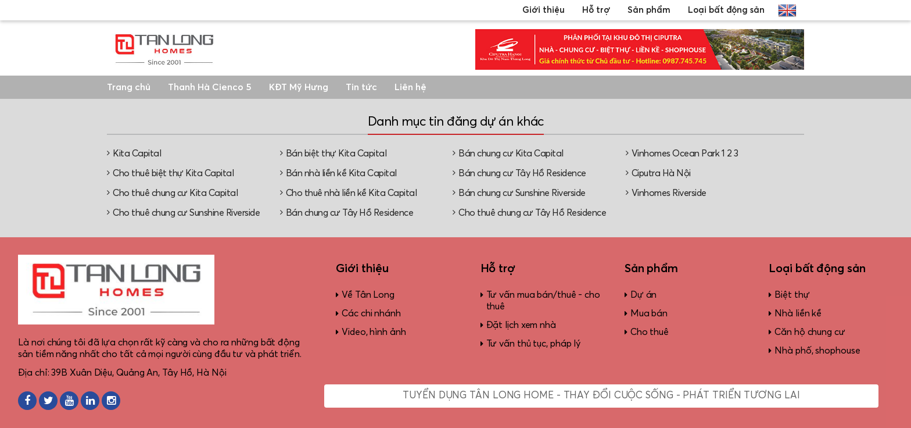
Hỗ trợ (596, 10)
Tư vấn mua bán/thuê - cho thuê (543, 300)
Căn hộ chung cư (809, 332)
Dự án (643, 294)
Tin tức (361, 87)
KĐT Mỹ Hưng (298, 87)
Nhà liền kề (798, 313)
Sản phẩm (648, 10)
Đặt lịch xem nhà (521, 325)
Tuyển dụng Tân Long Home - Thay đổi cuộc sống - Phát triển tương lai (601, 396)
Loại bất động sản (726, 10)
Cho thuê (649, 332)
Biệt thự (791, 294)
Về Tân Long (368, 294)
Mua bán (649, 313)
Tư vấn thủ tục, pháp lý (533, 343)
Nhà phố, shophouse (817, 350)
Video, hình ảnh (374, 332)
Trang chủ (128, 87)
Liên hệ (410, 87)
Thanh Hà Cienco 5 (210, 87)
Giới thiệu (543, 10)
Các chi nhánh (371, 313)
